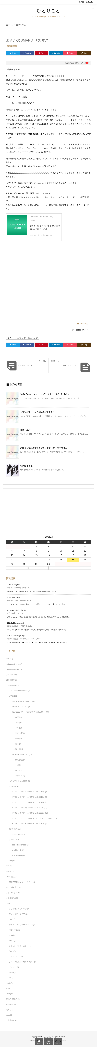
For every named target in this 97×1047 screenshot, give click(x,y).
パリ (18, 728)
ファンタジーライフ (18, 914)
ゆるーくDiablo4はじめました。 (19, 588)
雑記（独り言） (14, 887)
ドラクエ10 (16, 956)
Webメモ (11, 1004)
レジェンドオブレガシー (20, 946)
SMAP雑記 (22, 25)
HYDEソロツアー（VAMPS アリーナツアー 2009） (34, 818)
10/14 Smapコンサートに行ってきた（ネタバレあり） (45, 394)
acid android (18, 855)
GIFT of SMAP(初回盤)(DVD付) (41, 216)
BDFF (12, 972)
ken (12, 861)
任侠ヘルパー (26, 430)
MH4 (12, 935)
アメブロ (11, 675)
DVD (9, 994)
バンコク (20, 776)
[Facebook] (27, 53)
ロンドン (20, 770)
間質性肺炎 (11, 680)
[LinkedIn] (56, 53)
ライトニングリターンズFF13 (22, 925)
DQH (12, 951)
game (10, 903)
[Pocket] (70, 53)
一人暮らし (11, 1020)
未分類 (10, 871)
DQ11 (12, 919)
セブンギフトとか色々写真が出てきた (37, 412)
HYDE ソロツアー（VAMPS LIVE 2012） (29, 797)
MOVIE (10, 659)
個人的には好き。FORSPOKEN (19, 600)
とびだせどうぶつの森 (19, 909)
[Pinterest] (41, 53)
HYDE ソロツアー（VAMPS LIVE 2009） (30, 813)
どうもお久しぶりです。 (16, 613)
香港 (18, 744)
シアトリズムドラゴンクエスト (22, 962)
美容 (9, 1010)
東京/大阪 (20, 733)
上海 (18, 723)
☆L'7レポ (17, 749)
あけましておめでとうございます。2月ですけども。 (44, 448)
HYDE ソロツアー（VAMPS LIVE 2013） (29, 792)
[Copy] (84, 53)
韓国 (18, 738)
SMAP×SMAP (13, 999)
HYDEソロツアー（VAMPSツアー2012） (29, 802)
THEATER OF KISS (21, 707)
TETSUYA (15, 829)
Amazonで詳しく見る (38, 235)
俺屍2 (12, 941)
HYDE (13, 786)
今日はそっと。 (27, 466)
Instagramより (14, 664)
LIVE (13, 696)
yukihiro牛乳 (18, 850)
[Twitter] (13, 53)
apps (9, 1015)
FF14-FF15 (14, 930)
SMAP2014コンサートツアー (22, 882)
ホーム (10, 25)
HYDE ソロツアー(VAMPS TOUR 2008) (29, 808)
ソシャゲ (14, 967)
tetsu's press (18, 834)
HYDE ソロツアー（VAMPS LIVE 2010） (29, 824)
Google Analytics (14, 669)
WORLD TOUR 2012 (22, 754)
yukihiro (14, 840)
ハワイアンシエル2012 (19, 781)
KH (11, 978)
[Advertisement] (48, 263)
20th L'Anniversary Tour (19, 691)
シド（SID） (13, 893)
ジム (9, 866)
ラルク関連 (12, 685)
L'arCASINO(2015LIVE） (23, 701)
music (9, 983)
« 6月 (27, 568)
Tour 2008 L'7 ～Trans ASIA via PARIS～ (30, 712)
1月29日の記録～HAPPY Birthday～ (20, 626)
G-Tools (50, 235)
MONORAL (12, 898)
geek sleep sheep (20, 845)
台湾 (18, 717)
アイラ (87, 330)
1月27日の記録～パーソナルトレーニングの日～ (25, 639)
